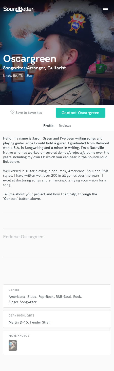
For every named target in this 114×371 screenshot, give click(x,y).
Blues (31, 297)
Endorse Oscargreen (23, 237)
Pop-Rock (46, 297)
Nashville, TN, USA (17, 76)
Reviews (65, 126)
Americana (17, 297)
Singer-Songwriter (22, 302)
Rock (77, 297)
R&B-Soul (63, 297)
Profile (48, 126)
